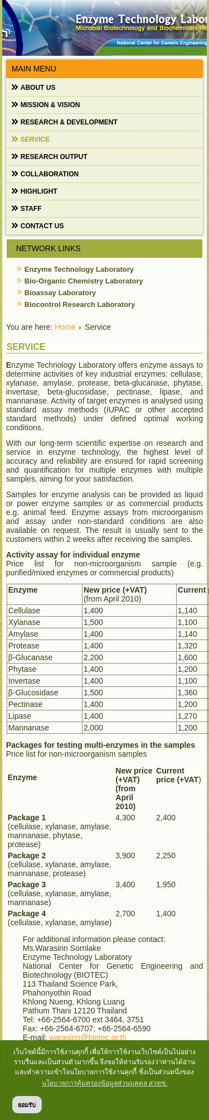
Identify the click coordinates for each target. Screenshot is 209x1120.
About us (38, 88)
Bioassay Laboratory (60, 293)
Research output (54, 157)
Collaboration (50, 174)
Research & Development (69, 122)
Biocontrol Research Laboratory (80, 304)
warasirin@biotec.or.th (88, 1037)
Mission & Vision (50, 105)
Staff (31, 209)
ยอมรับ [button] (27, 1105)
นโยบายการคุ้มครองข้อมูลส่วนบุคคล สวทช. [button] (105, 1083)
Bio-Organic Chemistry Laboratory (84, 281)
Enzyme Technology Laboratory (79, 269)
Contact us (42, 226)
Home (65, 327)
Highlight (39, 191)
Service (35, 139)
